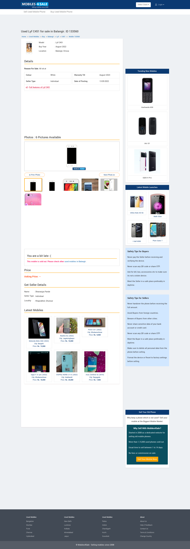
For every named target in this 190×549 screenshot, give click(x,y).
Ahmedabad (68, 532)
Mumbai (29, 525)
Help (142, 525)
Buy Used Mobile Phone (61, 11)
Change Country (146, 536)
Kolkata (67, 529)
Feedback (148, 525)
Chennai (29, 532)
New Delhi (68, 521)
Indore (104, 525)
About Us (143, 521)
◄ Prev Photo (34, 175)
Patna (104, 521)
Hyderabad (30, 536)
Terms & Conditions (147, 532)
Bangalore (30, 521)
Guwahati (105, 536)
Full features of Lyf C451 (39, 87)
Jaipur (66, 536)
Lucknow (67, 525)
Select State (143, 4)
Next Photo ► (109, 175)
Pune (28, 529)
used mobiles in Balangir (75, 261)
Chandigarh (106, 529)
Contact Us (144, 529)
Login (159, 4)
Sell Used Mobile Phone (34, 11)
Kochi (104, 532)
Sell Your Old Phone (147, 412)
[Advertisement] (95, 22)
